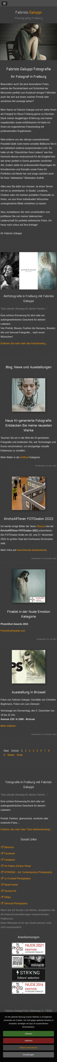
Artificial (24, 457)
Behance (9, 847)
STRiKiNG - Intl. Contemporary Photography (28, 872)
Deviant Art (10, 891)
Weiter (10, 755)
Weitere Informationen (29, 1048)
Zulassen (28, 1034)
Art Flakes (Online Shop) (17, 866)
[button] (4, 3)
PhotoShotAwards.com (13, 630)
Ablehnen (28, 1041)
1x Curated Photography (17, 878)
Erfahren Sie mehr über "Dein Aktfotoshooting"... (27, 829)
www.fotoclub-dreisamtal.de (32, 550)
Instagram (9, 859)
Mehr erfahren (8, 726)
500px (7, 897)
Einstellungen (28, 1055)
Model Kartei (11, 884)
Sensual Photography (16, 903)
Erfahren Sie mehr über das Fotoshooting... (24, 343)
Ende (20, 755)
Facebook (9, 853)
